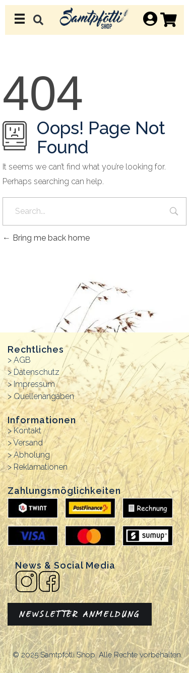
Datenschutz (36, 372)
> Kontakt (24, 430)
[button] (38, 20)
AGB (22, 360)
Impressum (34, 384)
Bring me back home (46, 238)
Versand (28, 442)
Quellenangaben (44, 396)
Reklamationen (41, 467)
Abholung (32, 455)
